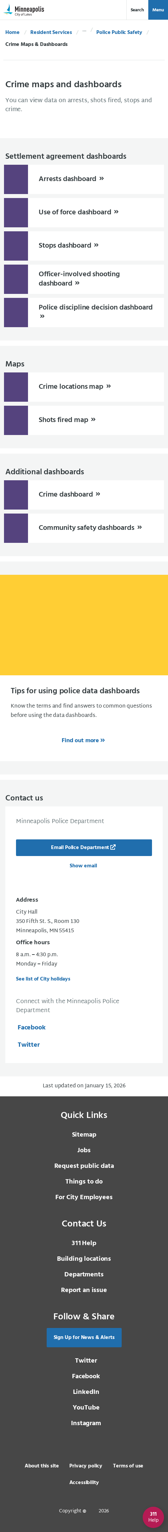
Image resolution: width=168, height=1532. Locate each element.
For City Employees (83, 1197)
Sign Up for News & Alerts (84, 1337)
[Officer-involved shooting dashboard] (84, 279)
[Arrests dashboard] (84, 179)
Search (137, 10)
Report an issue (84, 1290)
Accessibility (84, 1482)
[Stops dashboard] (84, 246)
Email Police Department (80, 847)
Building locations (84, 1259)
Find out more (80, 741)
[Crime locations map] (84, 387)
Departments (83, 1274)
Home (12, 32)
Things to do (84, 1182)
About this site (42, 1466)
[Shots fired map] (84, 420)
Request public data (84, 1166)
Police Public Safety (119, 32)
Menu (158, 10)
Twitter (28, 1045)
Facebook (31, 1027)
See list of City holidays (43, 979)
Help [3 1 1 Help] (84, 1243)
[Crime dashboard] (84, 495)
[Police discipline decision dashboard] (84, 312)
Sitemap (84, 1135)
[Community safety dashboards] (84, 528)
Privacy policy (85, 1466)
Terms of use (128, 1466)
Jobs (83, 1150)
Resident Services (51, 32)
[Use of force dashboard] (84, 212)
